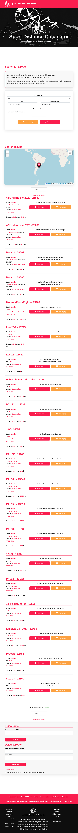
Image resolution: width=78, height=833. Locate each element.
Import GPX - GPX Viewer (29, 797)
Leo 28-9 (11, 327)
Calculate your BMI (56, 801)
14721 (40, 379)
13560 (31, 603)
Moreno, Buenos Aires (19, 312)
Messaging (61, 207)
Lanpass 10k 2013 (17, 628)
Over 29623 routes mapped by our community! (9, 814)
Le (9, 686)
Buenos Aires (16, 210)
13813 (21, 504)
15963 (36, 302)
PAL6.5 (10, 578)
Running (13, 202)
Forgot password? (10, 769)
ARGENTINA (10, 212)
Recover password (12, 801)
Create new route (14, 797)
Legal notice (68, 801)
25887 (35, 197)
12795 (33, 628)
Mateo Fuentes (12, 259)
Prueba (10, 653)
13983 (20, 454)
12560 (20, 678)
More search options (28, 122)
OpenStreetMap (62, 183)
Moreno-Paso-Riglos (18, 302)
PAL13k (10, 529)
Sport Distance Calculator (20, 4)
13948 (21, 479)
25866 (35, 225)
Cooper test (24, 801)
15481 (19, 354)
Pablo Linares (12, 461)
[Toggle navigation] (71, 4)
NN (9, 309)
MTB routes (57, 821)
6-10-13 (10, 678)
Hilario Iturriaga (13, 205)
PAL (9, 386)
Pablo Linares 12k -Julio (20, 379)
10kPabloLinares (16, 603)
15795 (22, 327)
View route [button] (39, 207)
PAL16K (11, 479)
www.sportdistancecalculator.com (33, 815)
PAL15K (11, 504)
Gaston (10, 661)
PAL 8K (10, 454)
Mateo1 (10, 277)
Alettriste (10, 636)
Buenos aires (16, 337)
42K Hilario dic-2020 (18, 197)
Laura (10, 362)
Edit (15, 739)
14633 (21, 404)
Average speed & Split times (38, 801)
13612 (20, 578)
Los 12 (10, 354)
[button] (39, 165)
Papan (10, 334)
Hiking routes (56, 814)
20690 (20, 277)
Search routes (44, 797)
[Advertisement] (39, 57)
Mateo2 (10, 252)
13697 (18, 554)
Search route (49, 122)
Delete (15, 764)
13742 (20, 529)
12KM (9, 554)
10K (8, 429)
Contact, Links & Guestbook (59, 797)
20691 (20, 252)
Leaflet (48, 183)
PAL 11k (11, 404)
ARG (23, 264)
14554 (16, 429)
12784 (20, 653)
